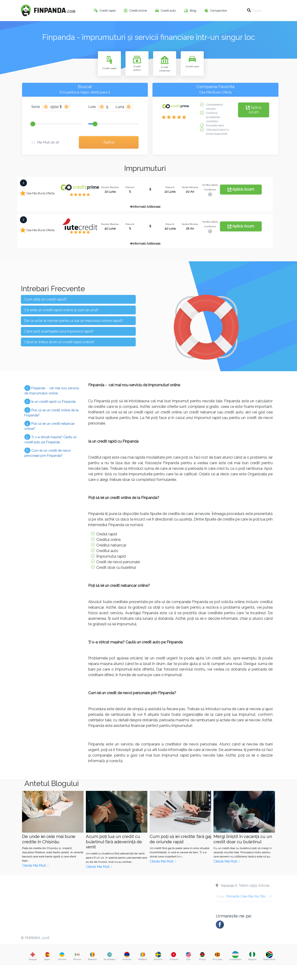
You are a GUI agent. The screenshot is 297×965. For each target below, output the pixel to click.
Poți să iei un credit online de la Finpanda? (51, 412)
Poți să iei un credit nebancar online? (49, 426)
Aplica (108, 142)
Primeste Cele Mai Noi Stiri (248, 896)
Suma (35, 107)
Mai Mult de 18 (48, 142)
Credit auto (168, 10)
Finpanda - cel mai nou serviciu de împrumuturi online (51, 390)
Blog (193, 10)
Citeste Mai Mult (35, 865)
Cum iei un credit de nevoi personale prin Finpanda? (47, 452)
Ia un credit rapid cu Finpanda (50, 401)
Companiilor (219, 10)
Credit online (138, 10)
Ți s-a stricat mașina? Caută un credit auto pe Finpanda (50, 439)
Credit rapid (108, 10)
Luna (92, 107)
